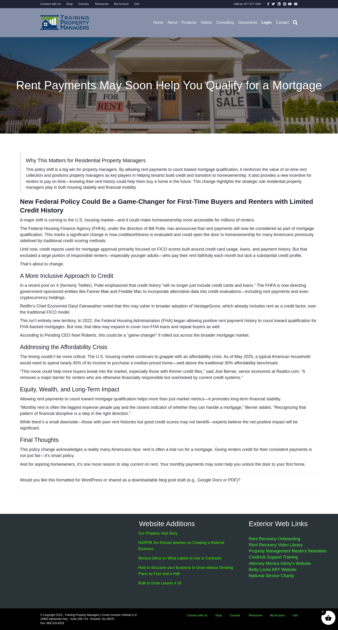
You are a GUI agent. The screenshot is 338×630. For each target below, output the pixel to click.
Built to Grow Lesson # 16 (159, 583)
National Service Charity (271, 575)
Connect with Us (50, 4)
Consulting (225, 22)
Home (158, 22)
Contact (282, 22)
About (172, 22)
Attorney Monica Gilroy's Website (280, 563)
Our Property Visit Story (158, 533)
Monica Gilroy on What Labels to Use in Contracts (179, 558)
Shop (69, 4)
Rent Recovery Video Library (276, 545)
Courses (83, 4)
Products (188, 22)
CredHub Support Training (273, 557)
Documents (247, 22)
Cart (136, 4)
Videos (206, 22)
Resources (101, 4)
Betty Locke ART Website (272, 569)
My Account (121, 4)
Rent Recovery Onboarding (274, 538)
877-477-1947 (252, 4)
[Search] (294, 22)
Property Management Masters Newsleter (288, 551)
